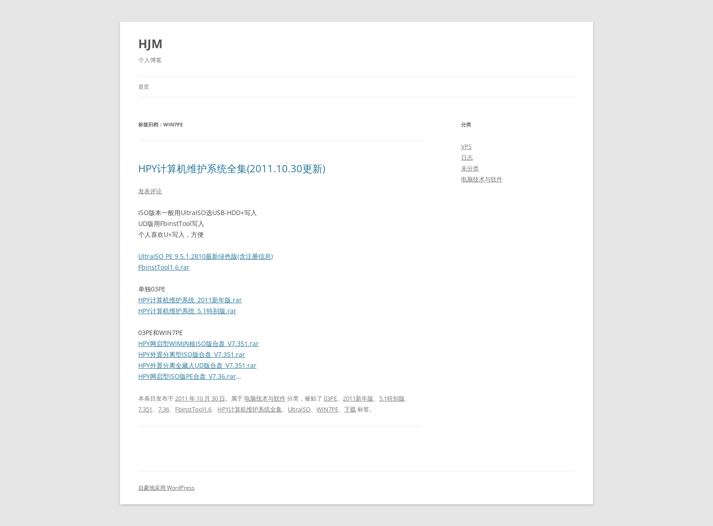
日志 (467, 157)
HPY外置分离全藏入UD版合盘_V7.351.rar (197, 365)
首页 (143, 86)
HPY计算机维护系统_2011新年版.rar (190, 300)
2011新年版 (358, 398)
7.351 (145, 409)
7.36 (163, 409)
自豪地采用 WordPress (166, 487)
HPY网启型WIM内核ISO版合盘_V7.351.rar (198, 343)
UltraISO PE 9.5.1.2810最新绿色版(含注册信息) (205, 256)
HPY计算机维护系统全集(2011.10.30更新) (231, 168)
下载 (350, 409)
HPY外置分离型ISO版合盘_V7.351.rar (191, 354)
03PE (330, 398)
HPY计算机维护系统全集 (249, 409)
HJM (150, 43)
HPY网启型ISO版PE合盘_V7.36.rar (187, 376)
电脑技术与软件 (265, 398)
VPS (466, 146)
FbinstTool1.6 (193, 409)
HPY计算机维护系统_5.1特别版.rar (187, 310)
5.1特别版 (392, 398)
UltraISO (299, 409)
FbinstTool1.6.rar (164, 267)
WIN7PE (327, 409)
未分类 (470, 168)
